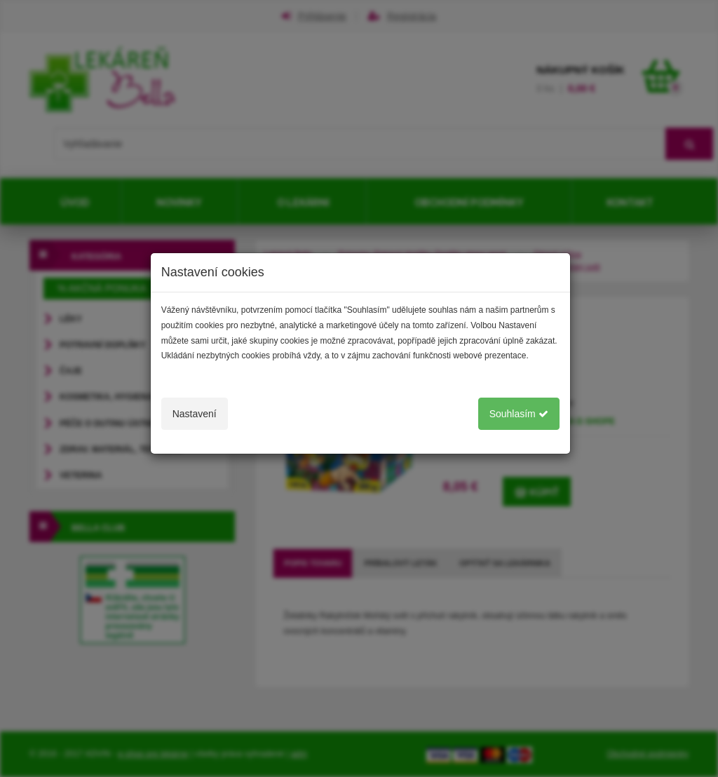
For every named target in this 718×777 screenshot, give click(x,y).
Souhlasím (518, 413)
